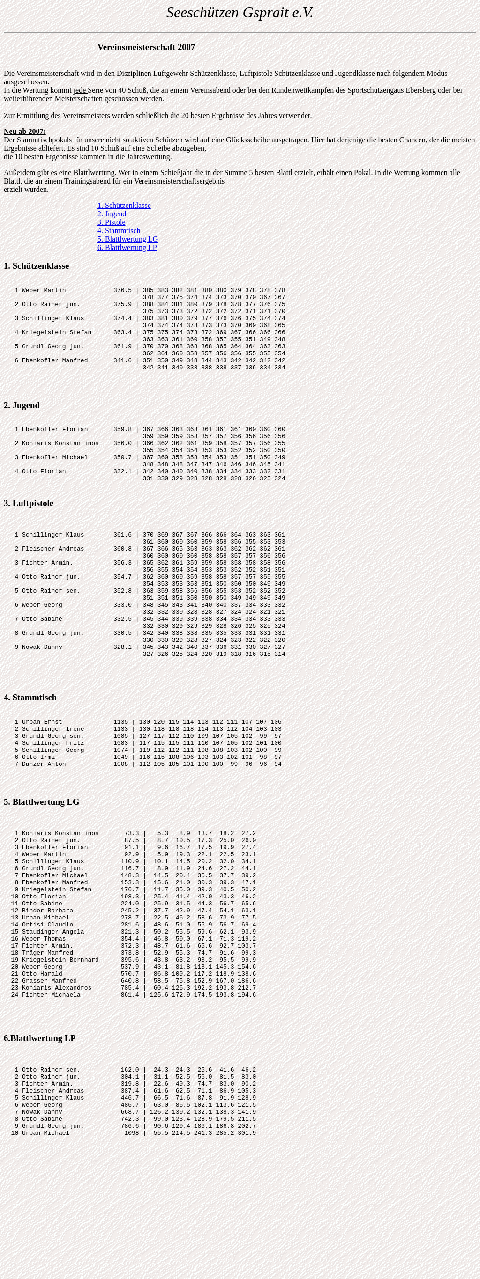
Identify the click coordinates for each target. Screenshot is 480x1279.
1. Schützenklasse (124, 205)
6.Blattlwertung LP (40, 1157)
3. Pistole (112, 222)
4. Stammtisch (119, 231)
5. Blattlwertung (34, 882)
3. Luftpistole (28, 538)
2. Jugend (112, 214)
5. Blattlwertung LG (128, 239)
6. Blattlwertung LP (127, 247)
